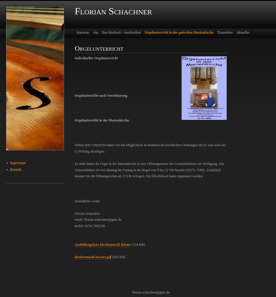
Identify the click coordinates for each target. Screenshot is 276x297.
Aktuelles (243, 33)
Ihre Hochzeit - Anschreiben (121, 33)
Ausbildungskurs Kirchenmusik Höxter (103, 245)
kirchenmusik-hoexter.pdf (93, 257)
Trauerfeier (225, 33)
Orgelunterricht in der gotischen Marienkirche (179, 33)
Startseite (82, 33)
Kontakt (15, 169)
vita (95, 33)
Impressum (18, 163)
